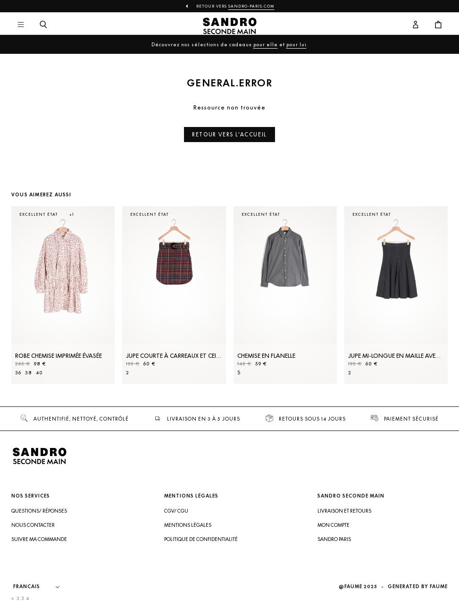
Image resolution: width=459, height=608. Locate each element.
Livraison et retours (344, 511)
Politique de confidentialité (201, 539)
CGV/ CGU (176, 511)
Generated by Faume (418, 586)
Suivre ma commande (39, 539)
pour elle (265, 44)
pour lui (296, 44)
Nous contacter (33, 525)
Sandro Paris (334, 539)
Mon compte (333, 525)
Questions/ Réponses (39, 511)
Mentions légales (187, 525)
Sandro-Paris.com (251, 6)
